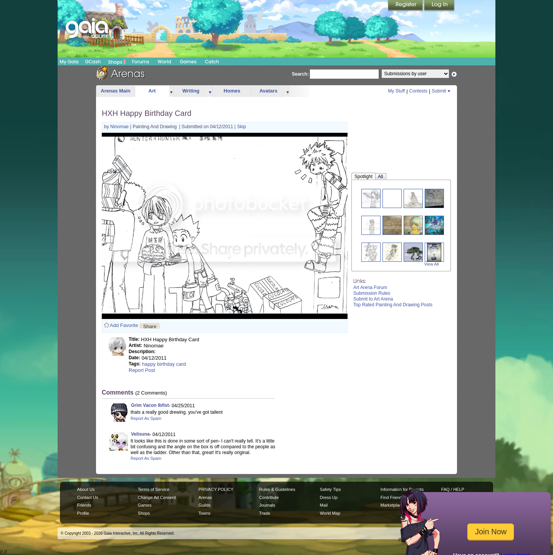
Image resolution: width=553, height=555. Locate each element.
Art (152, 91)
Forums (140, 61)
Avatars (268, 91)
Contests (418, 91)
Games (188, 61)
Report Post (142, 370)
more (171, 91)
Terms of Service (153, 489)
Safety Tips (330, 489)
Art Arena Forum (370, 287)
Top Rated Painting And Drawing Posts (392, 304)
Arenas (205, 497)
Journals (267, 505)
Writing (191, 91)
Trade (264, 513)
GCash (93, 61)
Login (439, 6)
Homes (232, 91)
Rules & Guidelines (277, 489)
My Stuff (396, 91)
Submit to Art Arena (373, 299)
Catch (212, 61)
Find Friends (392, 497)
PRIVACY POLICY (216, 489)
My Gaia (69, 61)
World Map (330, 513)
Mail (324, 505)
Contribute (269, 497)
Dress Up (329, 497)
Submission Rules (371, 293)
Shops (117, 62)
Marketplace (392, 505)
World (164, 61)
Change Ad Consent (157, 497)
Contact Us (87, 497)
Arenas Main (115, 91)
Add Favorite (124, 325)
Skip (241, 126)
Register (406, 6)
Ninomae (120, 126)
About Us (85, 489)
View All (431, 264)
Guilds (204, 505)
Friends (84, 505)
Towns (204, 513)
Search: (300, 74)
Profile (83, 513)
